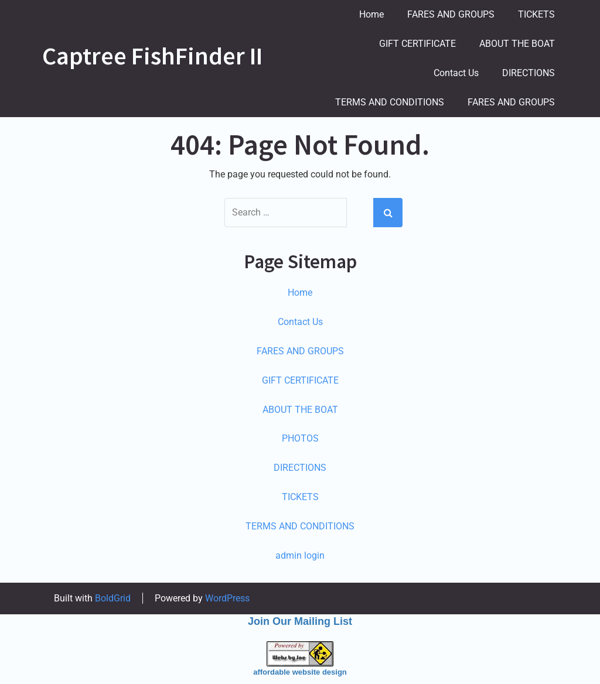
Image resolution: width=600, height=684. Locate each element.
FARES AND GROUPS (451, 14)
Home (371, 14)
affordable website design (300, 672)
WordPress (227, 598)
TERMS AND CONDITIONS (389, 102)
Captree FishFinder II (152, 55)
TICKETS (536, 14)
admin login (300, 555)
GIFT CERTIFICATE (417, 43)
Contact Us (456, 72)
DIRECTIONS (528, 72)
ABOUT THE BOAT (517, 43)
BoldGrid (113, 598)
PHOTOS (300, 438)
